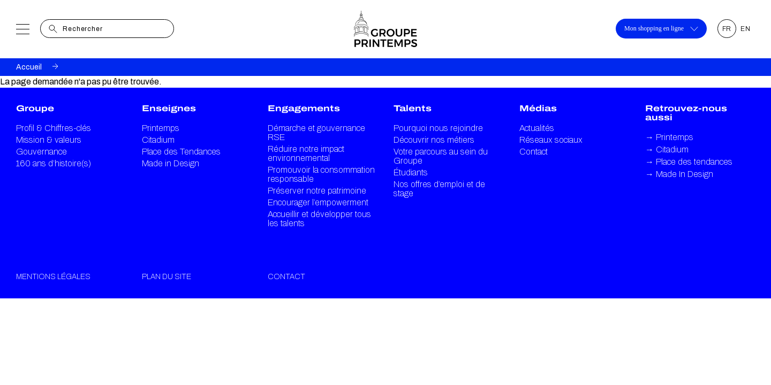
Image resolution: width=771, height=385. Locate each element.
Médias (538, 108)
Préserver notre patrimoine (317, 190)
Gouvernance (41, 151)
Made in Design (170, 163)
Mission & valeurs (48, 139)
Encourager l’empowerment (318, 202)
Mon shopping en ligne (661, 28)
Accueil (29, 67)
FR (727, 29)
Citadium (158, 139)
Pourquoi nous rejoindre (438, 128)
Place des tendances (688, 161)
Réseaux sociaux (551, 139)
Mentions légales (53, 277)
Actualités (536, 128)
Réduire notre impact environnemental (306, 153)
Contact (533, 151)
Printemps (160, 128)
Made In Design (679, 174)
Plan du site (166, 277)
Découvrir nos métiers (434, 139)
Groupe (35, 108)
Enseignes (169, 108)
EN (745, 29)
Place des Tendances (181, 151)
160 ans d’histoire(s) (53, 163)
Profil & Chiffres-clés (53, 128)
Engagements (304, 108)
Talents (413, 108)
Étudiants (411, 172)
